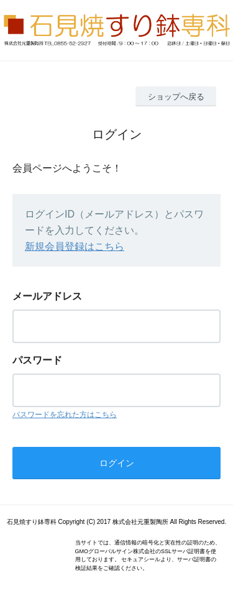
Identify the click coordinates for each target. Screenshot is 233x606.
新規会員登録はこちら (74, 246)
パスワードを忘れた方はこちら (64, 414)
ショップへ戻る (176, 96)
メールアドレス (47, 296)
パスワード (37, 360)
